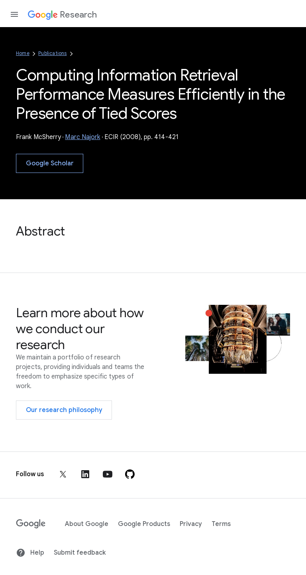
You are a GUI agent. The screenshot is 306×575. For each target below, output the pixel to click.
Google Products (144, 524)
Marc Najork (82, 137)
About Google (86, 524)
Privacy (191, 524)
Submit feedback (80, 553)
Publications (52, 53)
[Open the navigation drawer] (14, 14)
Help (30, 552)
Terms (221, 524)
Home (22, 53)
